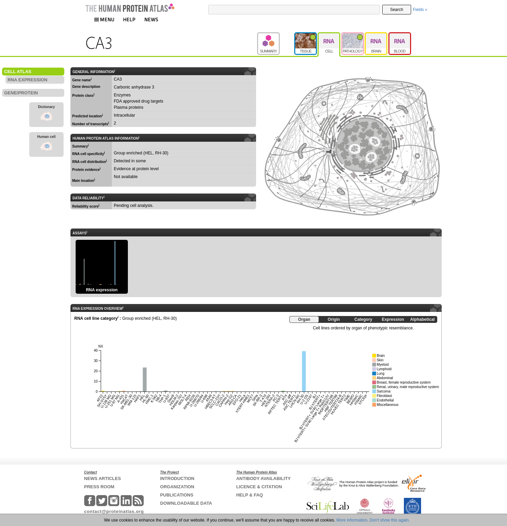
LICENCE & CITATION (259, 486)
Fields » (420, 9)
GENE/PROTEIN (21, 92)
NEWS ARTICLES (102, 478)
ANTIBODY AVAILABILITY (263, 478)
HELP (129, 19)
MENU (104, 19)
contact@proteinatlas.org (114, 511)
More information (352, 520)
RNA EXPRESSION (27, 79)
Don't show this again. (390, 520)
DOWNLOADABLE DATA (186, 503)
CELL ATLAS (17, 71)
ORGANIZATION (177, 486)
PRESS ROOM (99, 486)
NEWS (151, 19)
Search (396, 9)
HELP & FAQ (249, 495)
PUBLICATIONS (177, 495)
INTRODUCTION (177, 478)
